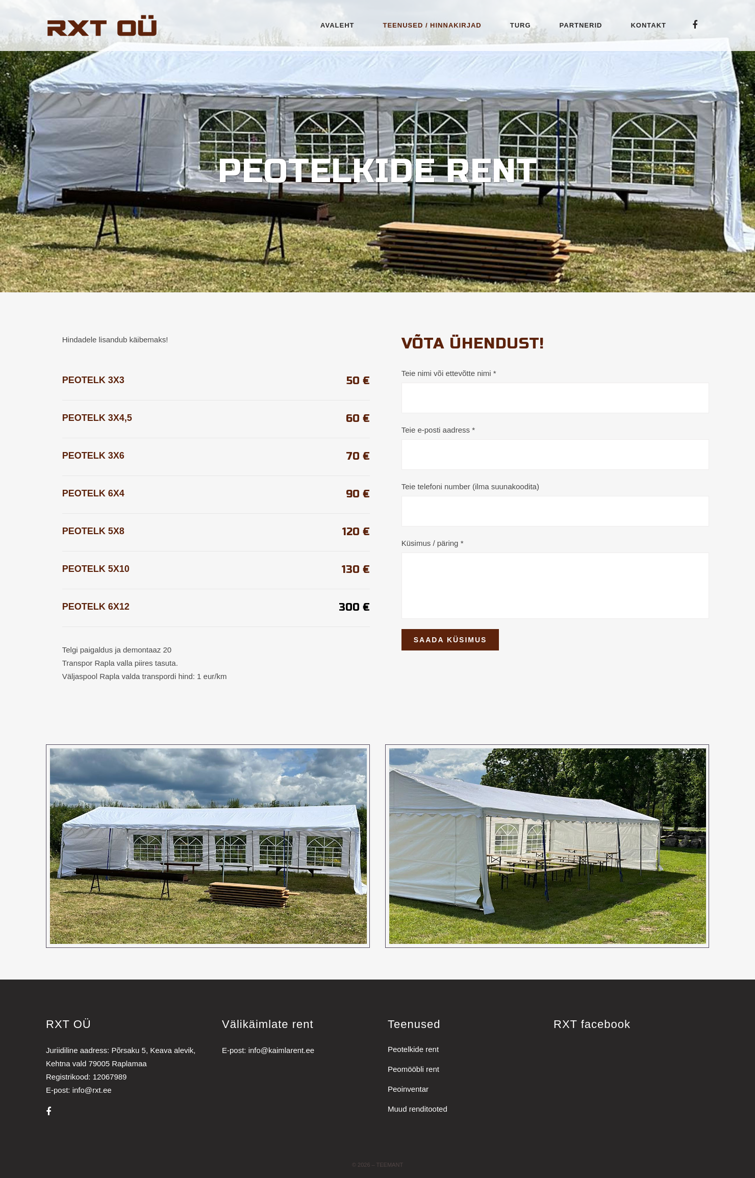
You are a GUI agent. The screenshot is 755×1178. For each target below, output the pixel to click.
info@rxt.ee (92, 1090)
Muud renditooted (417, 1109)
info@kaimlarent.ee (281, 1050)
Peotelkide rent (413, 1049)
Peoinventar (408, 1089)
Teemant (390, 1165)
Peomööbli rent (413, 1069)
